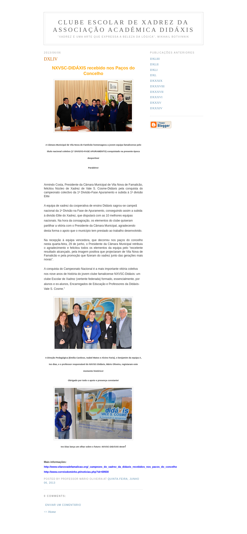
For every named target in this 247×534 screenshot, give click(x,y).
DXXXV (155, 102)
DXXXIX (156, 80)
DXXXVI (156, 97)
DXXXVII (157, 92)
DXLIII (155, 59)
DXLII (154, 64)
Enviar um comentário (63, 505)
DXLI (154, 70)
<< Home (50, 512)
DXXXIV (156, 108)
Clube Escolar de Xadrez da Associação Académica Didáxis (123, 26)
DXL (153, 75)
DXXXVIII (157, 86)
